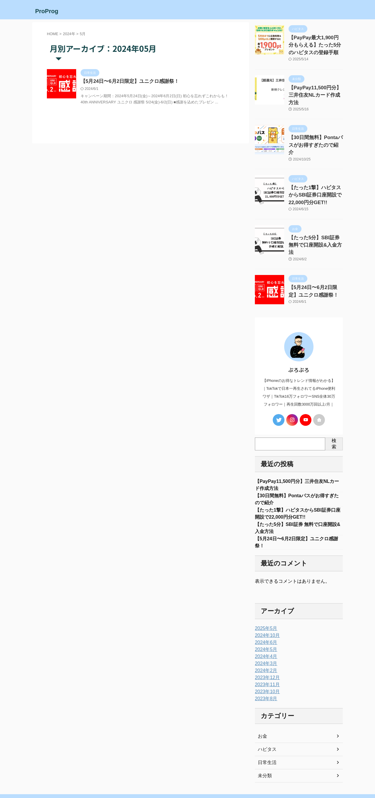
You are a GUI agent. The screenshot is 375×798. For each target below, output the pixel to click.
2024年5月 (265, 623)
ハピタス (266, 722)
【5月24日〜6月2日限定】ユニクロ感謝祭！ (127, 81)
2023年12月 (266, 651)
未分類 (264, 749)
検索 (334, 411)
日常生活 (266, 736)
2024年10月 (266, 608)
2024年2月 (265, 644)
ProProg (46, 11)
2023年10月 (266, 665)
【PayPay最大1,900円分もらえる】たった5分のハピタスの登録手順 (315, 44)
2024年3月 (265, 637)
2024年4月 (265, 630)
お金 (262, 709)
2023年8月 (265, 672)
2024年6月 (265, 616)
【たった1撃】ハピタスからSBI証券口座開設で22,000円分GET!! (315, 174)
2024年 (69, 34)
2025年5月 (265, 601)
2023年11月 (266, 658)
